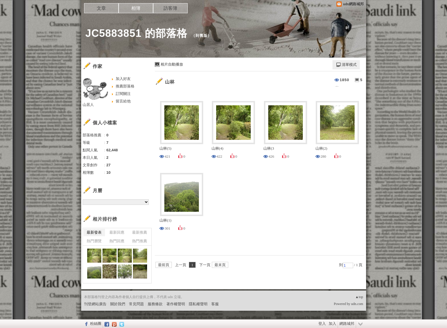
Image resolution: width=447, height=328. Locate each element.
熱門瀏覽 (94, 241)
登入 (322, 323)
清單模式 (349, 64)
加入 (332, 323)
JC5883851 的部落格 (136, 33)
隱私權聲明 (198, 304)
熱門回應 (116, 241)
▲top (359, 297)
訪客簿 (170, 8)
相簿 (135, 8)
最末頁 (220, 265)
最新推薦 (139, 232)
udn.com (357, 304)
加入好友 (123, 79)
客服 (215, 304)
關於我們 (117, 304)
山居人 (88, 104)
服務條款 (155, 304)
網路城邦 (346, 323)
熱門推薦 (139, 241)
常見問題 (136, 304)
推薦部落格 (125, 86)
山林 (170, 81)
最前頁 (163, 265)
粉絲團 (95, 323)
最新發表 (94, 232)
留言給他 (123, 101)
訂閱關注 (123, 93)
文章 (101, 8)
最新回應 (116, 232)
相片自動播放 (172, 64)
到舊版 (201, 35)
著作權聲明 (175, 304)
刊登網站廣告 (95, 304)
